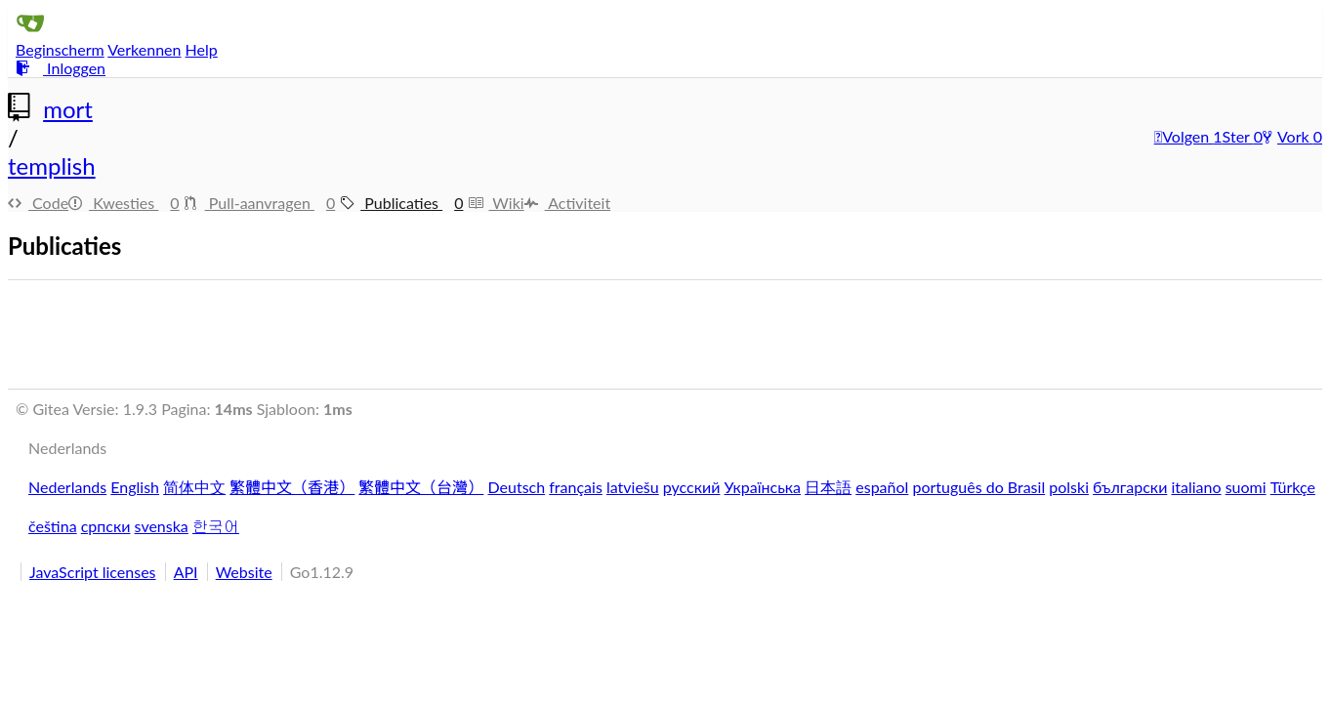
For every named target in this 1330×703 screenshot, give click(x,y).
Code (38, 202)
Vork (1288, 136)
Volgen (1184, 136)
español (881, 486)
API (186, 571)
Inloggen (60, 68)
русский (692, 486)
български (1130, 486)
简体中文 (194, 486)
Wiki (495, 202)
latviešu (632, 486)
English (134, 486)
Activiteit (567, 202)
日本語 (828, 486)
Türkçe (1292, 486)
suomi (1246, 486)
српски (106, 526)
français (576, 486)
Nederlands (67, 486)
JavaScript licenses (92, 571)
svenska (161, 526)
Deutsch (517, 486)
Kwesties (126, 202)
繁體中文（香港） (291, 486)
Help (202, 49)
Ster (1238, 136)
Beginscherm (60, 49)
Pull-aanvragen (263, 202)
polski (1069, 486)
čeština (52, 526)
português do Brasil (978, 486)
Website (244, 571)
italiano (1196, 486)
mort (68, 109)
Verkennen (144, 49)
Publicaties (404, 202)
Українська (763, 486)
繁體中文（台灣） (420, 486)
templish (52, 165)
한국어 (215, 526)
